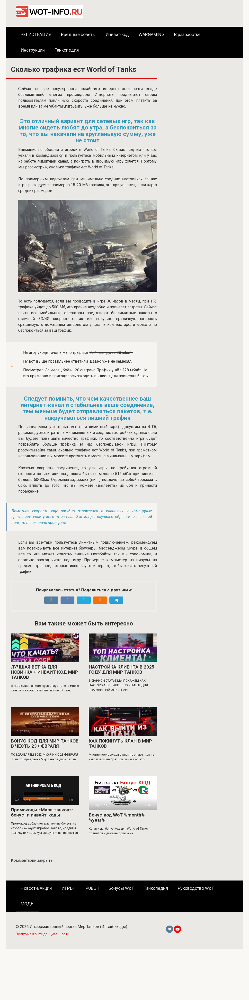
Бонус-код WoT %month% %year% (117, 817)
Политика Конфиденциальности (42, 934)
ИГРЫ (68, 888)
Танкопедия (66, 50)
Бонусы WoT (121, 888)
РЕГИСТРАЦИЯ (36, 34)
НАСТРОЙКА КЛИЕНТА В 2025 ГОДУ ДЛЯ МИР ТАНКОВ (121, 669)
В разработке (187, 34)
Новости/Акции (36, 888)
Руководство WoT (196, 888)
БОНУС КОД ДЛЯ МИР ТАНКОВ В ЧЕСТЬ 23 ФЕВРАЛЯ (45, 743)
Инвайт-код (117, 34)
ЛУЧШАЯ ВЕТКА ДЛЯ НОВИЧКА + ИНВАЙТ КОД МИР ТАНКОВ (44, 672)
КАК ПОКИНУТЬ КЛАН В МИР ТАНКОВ (120, 743)
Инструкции (33, 50)
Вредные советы (78, 34)
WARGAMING (151, 34)
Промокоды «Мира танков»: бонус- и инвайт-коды (42, 812)
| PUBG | (91, 888)
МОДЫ (28, 903)
